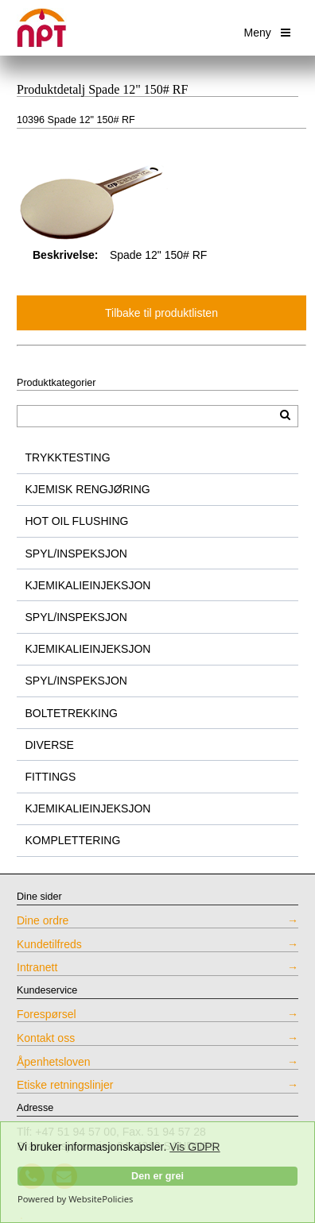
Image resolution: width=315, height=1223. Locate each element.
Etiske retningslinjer (65, 1084)
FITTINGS (50, 776)
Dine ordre (42, 920)
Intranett (37, 967)
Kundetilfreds (49, 944)
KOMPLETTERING (73, 840)
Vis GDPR (194, 1146)
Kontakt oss (46, 1038)
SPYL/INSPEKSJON (76, 553)
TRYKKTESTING (68, 457)
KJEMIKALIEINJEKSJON (88, 585)
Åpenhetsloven (54, 1061)
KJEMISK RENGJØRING (87, 489)
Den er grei (157, 1176)
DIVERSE (49, 745)
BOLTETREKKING (71, 713)
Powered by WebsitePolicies (75, 1199)
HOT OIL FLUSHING (77, 521)
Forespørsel (46, 1014)
